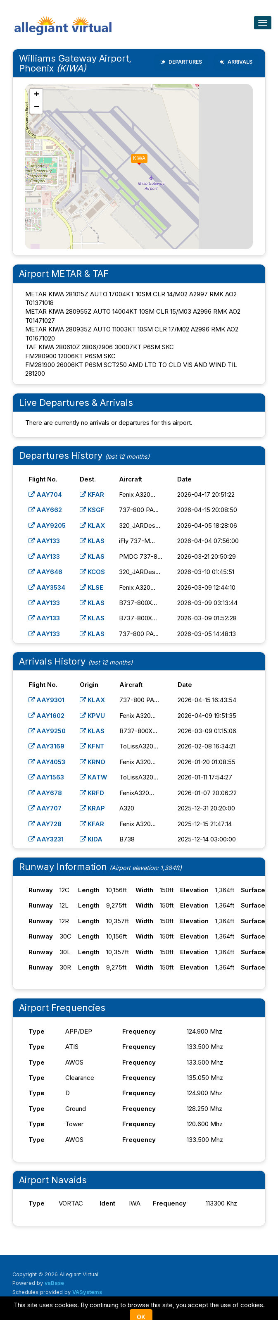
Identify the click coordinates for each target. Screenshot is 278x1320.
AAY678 (45, 793)
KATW (93, 777)
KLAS (92, 541)
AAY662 (45, 510)
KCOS (92, 572)
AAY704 (45, 494)
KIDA (91, 839)
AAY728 (45, 824)
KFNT (92, 746)
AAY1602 (46, 716)
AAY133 (44, 541)
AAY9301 (46, 700)
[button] (133, 156)
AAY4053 (47, 762)
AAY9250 (47, 731)
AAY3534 (47, 587)
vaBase (54, 1283)
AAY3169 (46, 746)
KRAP (92, 808)
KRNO (92, 762)
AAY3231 (46, 839)
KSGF (92, 510)
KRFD (92, 793)
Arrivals (236, 62)
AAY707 (45, 808)
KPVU (92, 716)
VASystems (87, 1292)
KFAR (92, 494)
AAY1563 (46, 777)
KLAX (92, 525)
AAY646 (45, 572)
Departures (181, 62)
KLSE (91, 587)
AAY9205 (47, 525)
